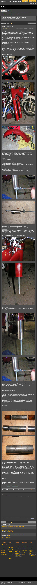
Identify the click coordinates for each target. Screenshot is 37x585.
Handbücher (17, 553)
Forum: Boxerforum (17, 551)
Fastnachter (10, 531)
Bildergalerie (17, 546)
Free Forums (6, 583)
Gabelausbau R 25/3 (6, 537)
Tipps (30, 553)
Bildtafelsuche (25, 546)
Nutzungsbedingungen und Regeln (25, 582)
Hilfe (19, 582)
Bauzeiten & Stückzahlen (10, 547)
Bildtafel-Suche (18, 548)
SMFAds (2, 583)
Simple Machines (9, 582)
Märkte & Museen (31, 551)
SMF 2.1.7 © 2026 (3, 582)
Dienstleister (31, 546)
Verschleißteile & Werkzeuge (32, 556)
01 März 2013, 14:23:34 (6, 28)
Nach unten (3, 23)
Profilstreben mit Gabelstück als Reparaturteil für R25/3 (13, 526)
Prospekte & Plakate (10, 557)
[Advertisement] (18, 506)
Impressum (24, 550)
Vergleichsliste (4, 554)
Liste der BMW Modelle (11, 552)
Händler (30, 548)
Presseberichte (11, 554)
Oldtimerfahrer (15, 485)
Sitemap (23, 554)
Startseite (3, 552)
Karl (4, 26)
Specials (3, 550)
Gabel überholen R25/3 (7, 530)
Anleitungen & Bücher (4, 545)
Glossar (23, 548)
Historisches (10, 549)
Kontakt (23, 552)
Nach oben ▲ (34, 582)
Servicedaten (17, 555)
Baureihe (3, 548)
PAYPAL (32, 489)
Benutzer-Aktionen (31, 23)
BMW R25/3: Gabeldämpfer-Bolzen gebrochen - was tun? (13, 533)
